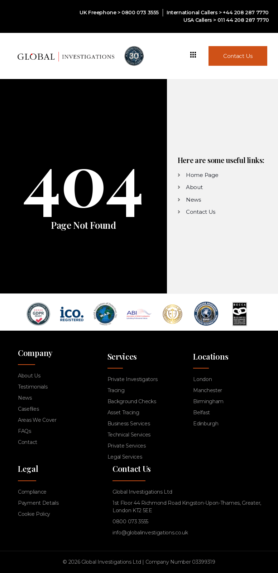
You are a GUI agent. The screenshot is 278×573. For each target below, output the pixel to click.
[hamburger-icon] (193, 56)
